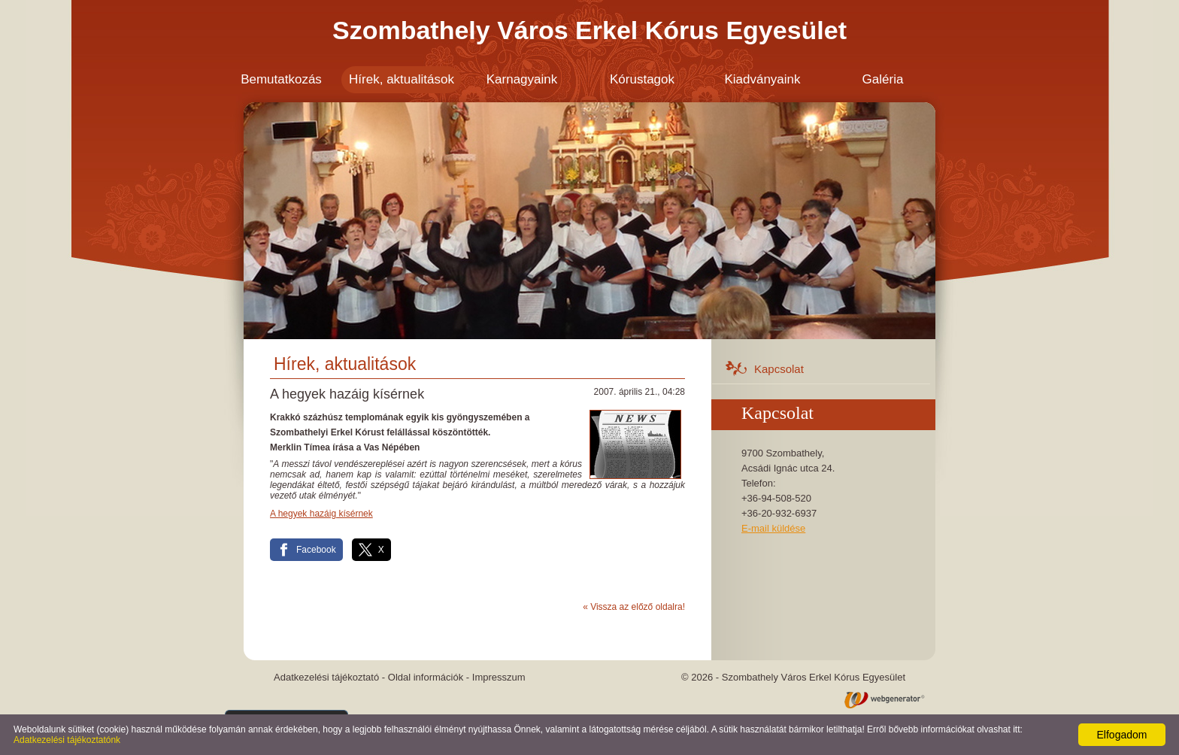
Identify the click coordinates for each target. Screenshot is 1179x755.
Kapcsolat (779, 368)
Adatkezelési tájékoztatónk (67, 740)
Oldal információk (425, 677)
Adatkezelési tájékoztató (326, 677)
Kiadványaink (762, 79)
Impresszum (499, 677)
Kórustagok (642, 79)
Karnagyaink (522, 79)
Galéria (883, 79)
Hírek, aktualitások (401, 79)
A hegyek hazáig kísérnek (321, 513)
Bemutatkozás (281, 79)
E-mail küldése (773, 528)
